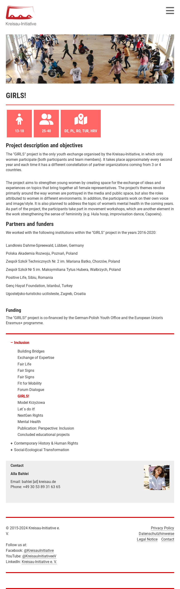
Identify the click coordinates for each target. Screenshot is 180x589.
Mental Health (29, 422)
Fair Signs (26, 370)
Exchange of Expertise (36, 357)
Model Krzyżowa (31, 402)
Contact (167, 539)
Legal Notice (147, 539)
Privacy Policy (162, 528)
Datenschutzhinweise (156, 533)
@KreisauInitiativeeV (39, 556)
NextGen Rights (30, 415)
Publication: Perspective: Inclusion (46, 428)
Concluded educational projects (44, 434)
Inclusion (21, 342)
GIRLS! (23, 396)
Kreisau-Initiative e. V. (39, 562)
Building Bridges (31, 351)
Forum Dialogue (31, 389)
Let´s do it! (26, 409)
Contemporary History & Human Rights (46, 443)
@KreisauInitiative (39, 550)
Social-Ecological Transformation (41, 450)
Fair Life (24, 364)
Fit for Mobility (30, 383)
